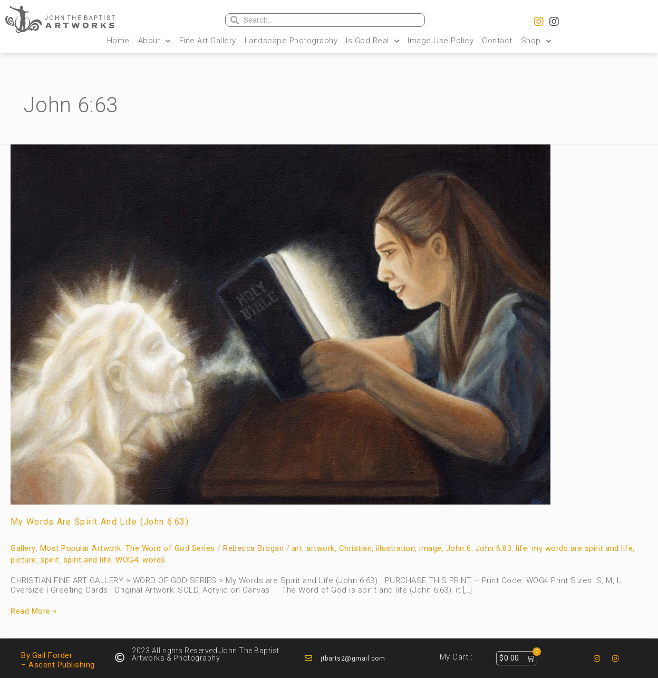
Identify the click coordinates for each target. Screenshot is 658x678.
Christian (355, 548)
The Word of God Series (170, 548)
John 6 (458, 548)
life (521, 548)
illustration (395, 548)
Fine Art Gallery (207, 40)
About (154, 40)
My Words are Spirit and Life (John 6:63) (100, 522)
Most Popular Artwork (80, 548)
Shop (536, 40)
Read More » (34, 611)
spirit (50, 560)
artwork (320, 548)
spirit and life (87, 560)
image (430, 548)
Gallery (23, 548)
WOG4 (126, 560)
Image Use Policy (440, 40)
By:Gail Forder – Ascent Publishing (58, 660)
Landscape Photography (291, 40)
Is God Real (372, 40)
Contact (497, 40)
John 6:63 (494, 548)
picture (23, 560)
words (154, 560)
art (297, 548)
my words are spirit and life (582, 548)
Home (118, 40)
